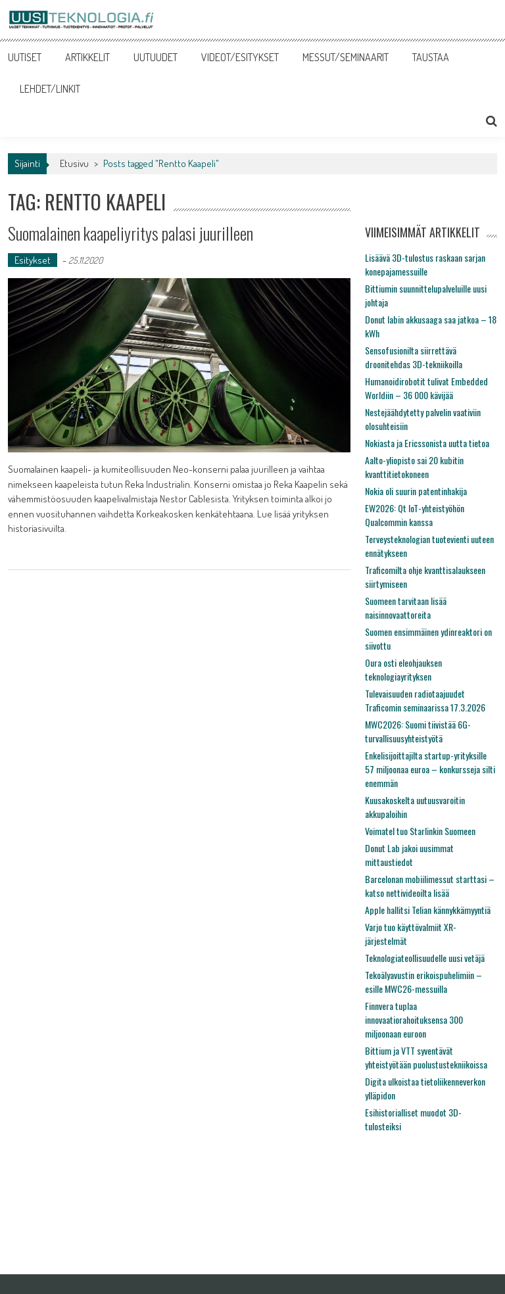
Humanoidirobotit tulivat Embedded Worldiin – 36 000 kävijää (426, 388)
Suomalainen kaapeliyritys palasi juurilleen (130, 233)
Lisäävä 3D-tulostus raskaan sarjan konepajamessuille (425, 264)
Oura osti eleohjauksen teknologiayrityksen (403, 669)
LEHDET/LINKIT (50, 88)
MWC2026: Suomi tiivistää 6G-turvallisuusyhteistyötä (418, 731)
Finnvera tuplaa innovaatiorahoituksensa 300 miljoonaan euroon (414, 1019)
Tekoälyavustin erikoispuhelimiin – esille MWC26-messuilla (423, 981)
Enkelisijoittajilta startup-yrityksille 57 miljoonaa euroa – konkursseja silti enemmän (430, 769)
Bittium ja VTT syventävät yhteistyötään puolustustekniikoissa (426, 1057)
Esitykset (32, 260)
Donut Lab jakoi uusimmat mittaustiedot (409, 855)
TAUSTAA (430, 57)
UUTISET (24, 57)
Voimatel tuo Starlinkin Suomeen (420, 831)
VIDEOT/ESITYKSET (240, 57)
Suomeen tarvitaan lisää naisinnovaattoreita (405, 607)
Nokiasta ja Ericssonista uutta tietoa (427, 443)
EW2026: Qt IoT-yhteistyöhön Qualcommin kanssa (414, 515)
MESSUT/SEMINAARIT (345, 57)
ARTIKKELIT (87, 57)
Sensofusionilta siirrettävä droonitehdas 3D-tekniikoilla (413, 357)
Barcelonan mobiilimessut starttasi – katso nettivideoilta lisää (429, 885)
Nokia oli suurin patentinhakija (416, 491)
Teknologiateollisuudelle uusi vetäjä (425, 958)
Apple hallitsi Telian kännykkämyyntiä (428, 910)
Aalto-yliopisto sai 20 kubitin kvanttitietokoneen (414, 467)
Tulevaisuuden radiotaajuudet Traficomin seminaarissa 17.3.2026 (425, 700)
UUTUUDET (155, 57)
